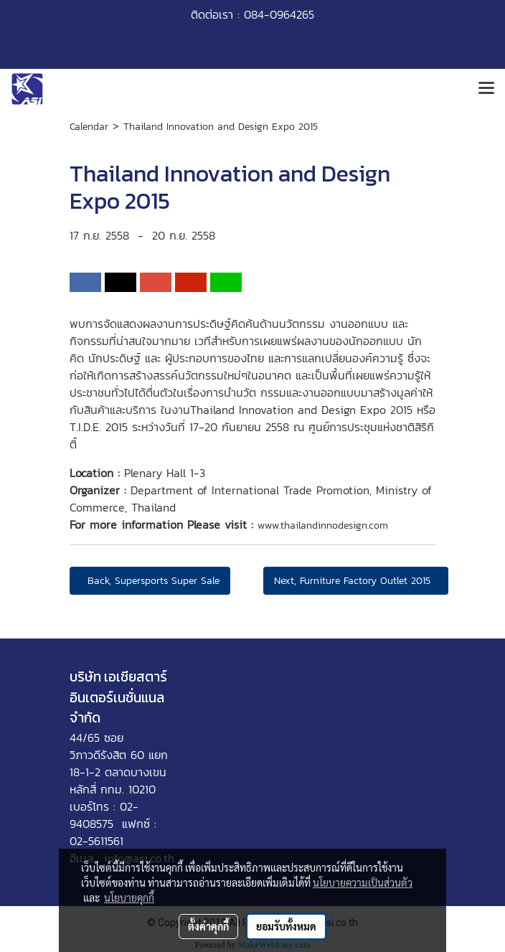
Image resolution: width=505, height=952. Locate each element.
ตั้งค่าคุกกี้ (208, 926)
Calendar (89, 126)
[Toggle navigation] (486, 89)
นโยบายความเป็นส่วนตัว (362, 882)
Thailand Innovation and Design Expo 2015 (220, 126)
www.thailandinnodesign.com (323, 525)
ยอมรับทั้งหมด (286, 926)
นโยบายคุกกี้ (129, 897)
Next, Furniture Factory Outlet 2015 (356, 580)
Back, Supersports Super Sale (150, 580)
